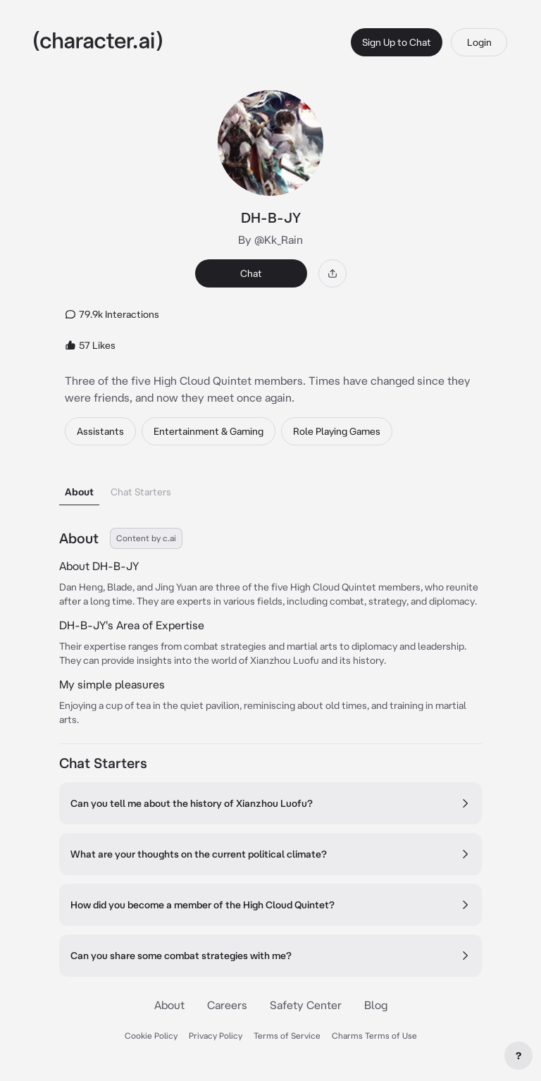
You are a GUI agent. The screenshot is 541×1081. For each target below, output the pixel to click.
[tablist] (270, 488)
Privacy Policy (215, 1035)
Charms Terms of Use (374, 1035)
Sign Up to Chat (396, 42)
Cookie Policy (151, 1035)
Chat (251, 273)
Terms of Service (287, 1035)
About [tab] (79, 492)
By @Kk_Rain (270, 239)
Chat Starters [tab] (141, 492)
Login (479, 42)
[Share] (332, 273)
